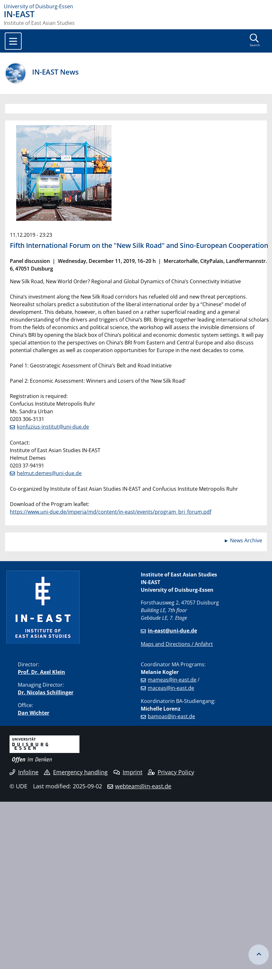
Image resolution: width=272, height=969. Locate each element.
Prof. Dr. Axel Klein (41, 672)
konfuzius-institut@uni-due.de (53, 426)
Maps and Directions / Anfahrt (177, 643)
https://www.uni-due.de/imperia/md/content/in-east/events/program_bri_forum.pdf (110, 511)
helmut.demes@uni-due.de (49, 473)
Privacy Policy (171, 772)
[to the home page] (136, 6)
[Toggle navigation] (13, 41)
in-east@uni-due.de (172, 630)
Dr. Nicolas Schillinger (45, 692)
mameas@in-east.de (172, 679)
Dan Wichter (33, 712)
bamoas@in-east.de (171, 716)
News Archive (246, 540)
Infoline (24, 772)
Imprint (127, 772)
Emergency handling (76, 772)
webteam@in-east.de (143, 786)
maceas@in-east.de (171, 687)
